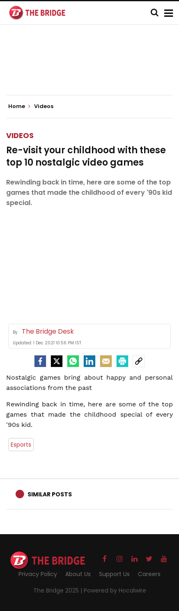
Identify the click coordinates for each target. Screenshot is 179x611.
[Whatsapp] (73, 361)
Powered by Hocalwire (115, 590)
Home (19, 106)
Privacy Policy (37, 574)
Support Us (114, 574)
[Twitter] (56, 361)
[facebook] (40, 361)
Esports (21, 444)
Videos (20, 135)
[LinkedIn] (89, 361)
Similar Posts (50, 494)
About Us (78, 574)
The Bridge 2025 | (58, 590)
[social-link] (139, 361)
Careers (149, 574)
